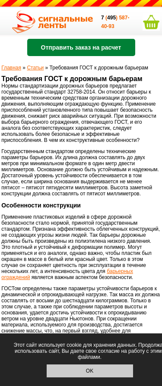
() (110, 18)
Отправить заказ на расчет (81, 47)
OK (89, 371)
